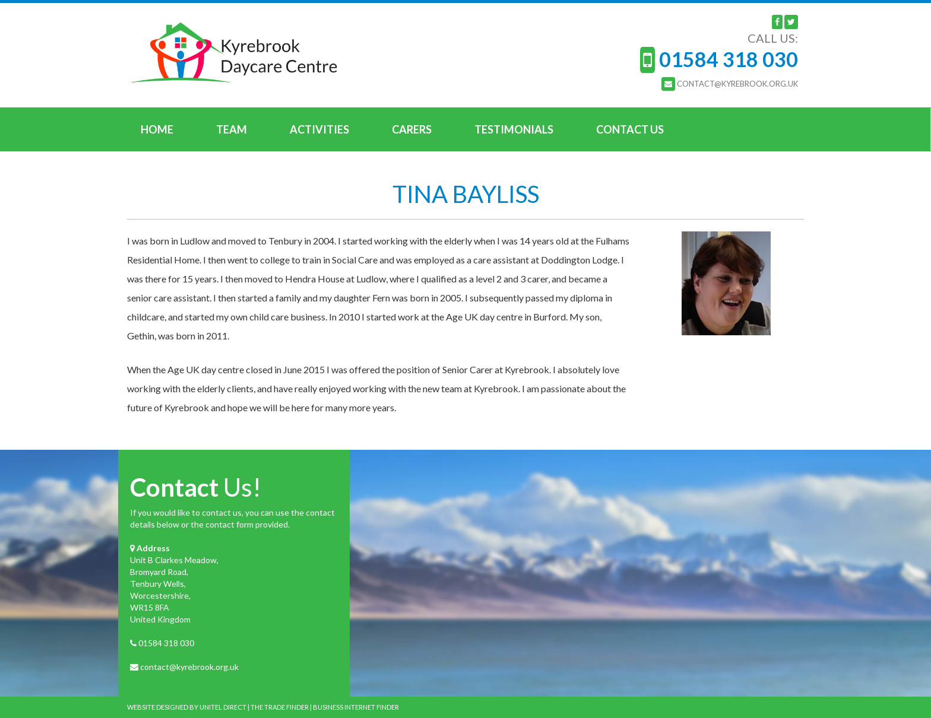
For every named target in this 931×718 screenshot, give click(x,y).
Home (157, 129)
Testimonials (513, 129)
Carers (412, 129)
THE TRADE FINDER (280, 707)
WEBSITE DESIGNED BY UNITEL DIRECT (186, 707)
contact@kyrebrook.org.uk (189, 667)
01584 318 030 (166, 643)
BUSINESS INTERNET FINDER (356, 707)
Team (231, 129)
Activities (319, 129)
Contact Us (630, 129)
